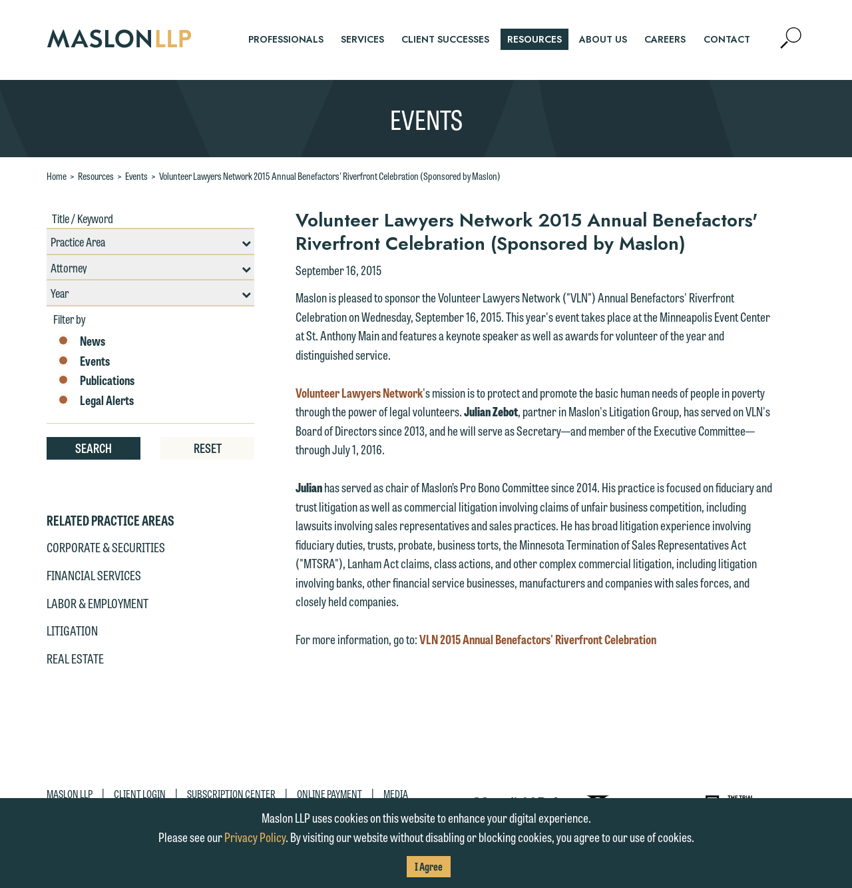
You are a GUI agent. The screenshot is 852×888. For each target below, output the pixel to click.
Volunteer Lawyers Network (359, 392)
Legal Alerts (95, 400)
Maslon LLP (70, 793)
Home (57, 176)
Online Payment (329, 793)
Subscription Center (231, 793)
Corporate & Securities (106, 547)
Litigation (72, 630)
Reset (208, 447)
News (81, 341)
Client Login (140, 793)
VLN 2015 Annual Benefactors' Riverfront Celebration (537, 639)
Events (136, 176)
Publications (95, 380)
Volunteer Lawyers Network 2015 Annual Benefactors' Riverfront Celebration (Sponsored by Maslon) (330, 176)
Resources (96, 176)
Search (93, 447)
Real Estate (75, 658)
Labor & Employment (97, 603)
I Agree (429, 866)
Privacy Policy (255, 836)
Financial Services (94, 575)
